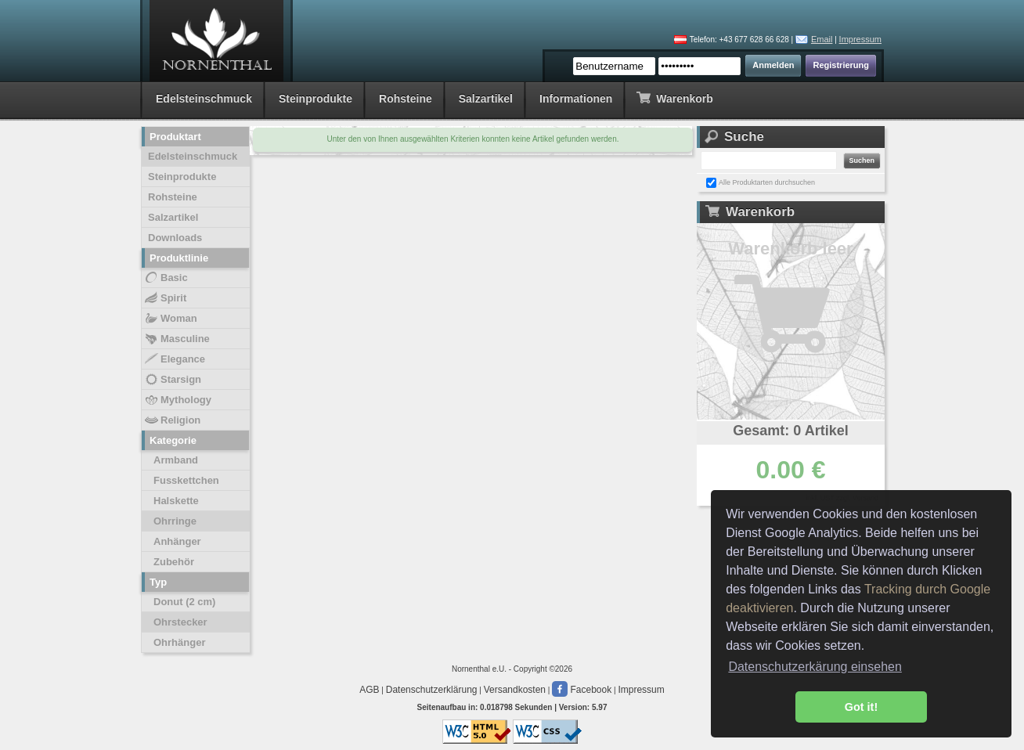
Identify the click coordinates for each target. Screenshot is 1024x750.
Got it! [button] (861, 707)
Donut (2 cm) (184, 602)
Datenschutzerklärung (432, 689)
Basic (165, 278)
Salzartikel (486, 98)
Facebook (581, 689)
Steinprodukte (315, 98)
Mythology (177, 400)
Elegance (174, 359)
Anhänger (177, 541)
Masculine (176, 339)
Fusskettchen (186, 480)
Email (822, 39)
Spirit (164, 298)
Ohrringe (175, 521)
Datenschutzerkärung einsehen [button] (814, 666)
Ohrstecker (180, 622)
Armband (175, 460)
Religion (171, 420)
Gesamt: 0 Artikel (790, 430)
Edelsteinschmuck (204, 98)
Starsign (172, 380)
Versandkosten (515, 689)
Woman (170, 318)
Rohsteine (405, 98)
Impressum (860, 39)
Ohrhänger (179, 642)
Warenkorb (674, 97)
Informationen (575, 98)
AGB (369, 689)
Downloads (175, 237)
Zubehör (173, 562)
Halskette (176, 501)
